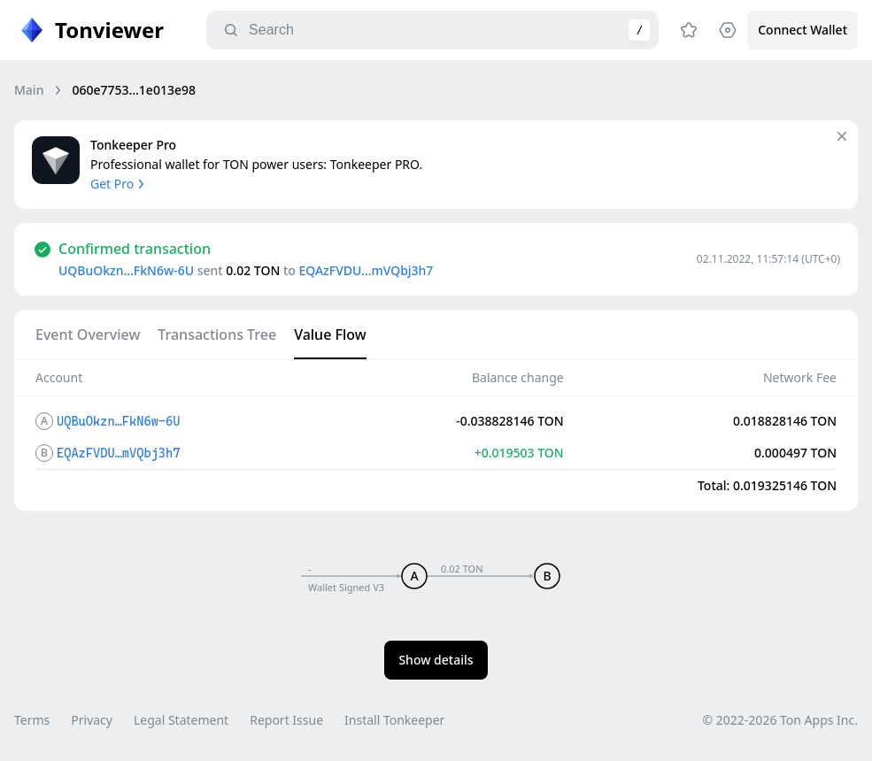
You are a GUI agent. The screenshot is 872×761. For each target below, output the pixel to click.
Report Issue (286, 719)
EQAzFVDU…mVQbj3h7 (365, 270)
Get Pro (119, 183)
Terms (32, 719)
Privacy (91, 719)
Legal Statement (181, 719)
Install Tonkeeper (394, 719)
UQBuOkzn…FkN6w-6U (126, 270)
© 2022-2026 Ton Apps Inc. (780, 719)
